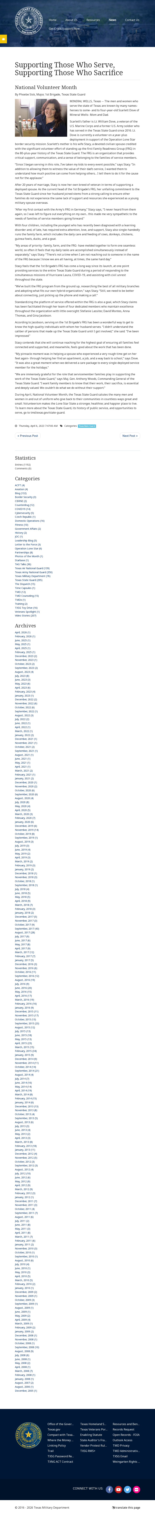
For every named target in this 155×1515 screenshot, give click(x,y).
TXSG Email (120, 1456)
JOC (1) (19, 536)
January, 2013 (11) (25, 1149)
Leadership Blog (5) (26, 540)
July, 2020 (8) (22, 802)
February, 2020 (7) (25, 818)
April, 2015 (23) (23, 1043)
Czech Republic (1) (25, 516)
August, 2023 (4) (24, 671)
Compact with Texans (61, 1435)
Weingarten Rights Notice (126, 1462)
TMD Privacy (121, 1445)
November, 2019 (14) (27, 829)
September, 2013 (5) (26, 1118)
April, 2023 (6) (22, 687)
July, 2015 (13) (23, 1031)
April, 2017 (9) (22, 948)
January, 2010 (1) (24, 1288)
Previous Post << (28, 435)
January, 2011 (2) (24, 1244)
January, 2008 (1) (24, 1379)
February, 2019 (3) (25, 865)
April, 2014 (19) (23, 1090)
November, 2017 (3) (26, 920)
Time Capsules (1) (25, 588)
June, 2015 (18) (23, 1035)
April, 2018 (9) (22, 901)
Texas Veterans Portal (94, 1429)
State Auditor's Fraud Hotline (94, 1440)
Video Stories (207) (25, 615)
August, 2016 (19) (25, 980)
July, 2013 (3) (22, 1126)
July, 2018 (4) (22, 889)
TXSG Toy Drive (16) (26, 607)
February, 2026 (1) (25, 636)
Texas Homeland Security (94, 1424)
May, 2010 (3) (22, 1272)
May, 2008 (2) (22, 1363)
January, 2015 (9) (24, 1055)
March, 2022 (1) (24, 731)
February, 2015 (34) (26, 1051)
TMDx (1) (20, 599)
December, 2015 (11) (26, 1011)
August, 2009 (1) (24, 1307)
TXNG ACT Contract (60, 1462)
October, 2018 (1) (25, 881)
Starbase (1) (22, 560)
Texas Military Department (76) (32, 576)
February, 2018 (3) (25, 908)
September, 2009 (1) (26, 1303)
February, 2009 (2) (25, 1327)
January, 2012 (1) (24, 1197)
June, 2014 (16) (23, 1082)
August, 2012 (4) (24, 1169)
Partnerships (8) (24, 552)
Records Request (123, 1429)
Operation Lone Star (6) (28, 548)
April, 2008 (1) (22, 1367)
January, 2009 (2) (24, 1331)
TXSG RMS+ (88, 1451)
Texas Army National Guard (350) (34, 572)
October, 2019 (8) (25, 833)
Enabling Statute (91, 1435)
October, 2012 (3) (25, 1161)
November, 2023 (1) (26, 660)
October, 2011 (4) (25, 1209)
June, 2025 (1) (22, 640)
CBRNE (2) (21, 501)
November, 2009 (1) (26, 1296)
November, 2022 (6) (26, 703)
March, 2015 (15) (24, 1047)
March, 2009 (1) (24, 1323)
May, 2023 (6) (22, 683)
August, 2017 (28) (25, 932)
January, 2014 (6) (24, 1102)
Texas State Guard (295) (28, 580)
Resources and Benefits (126, 1424)
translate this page (126, 1507)
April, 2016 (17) (23, 995)
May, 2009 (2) (22, 1315)
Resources (93, 20)
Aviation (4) (21, 489)
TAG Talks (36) (23, 564)
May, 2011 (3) (22, 1228)
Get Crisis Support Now (64, 28)
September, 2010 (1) (26, 1256)
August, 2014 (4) (24, 1074)
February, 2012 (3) (25, 1193)
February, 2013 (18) (26, 1146)
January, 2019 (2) (24, 869)
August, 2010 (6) (24, 1260)
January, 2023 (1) (24, 695)
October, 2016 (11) (25, 972)
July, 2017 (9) (22, 936)
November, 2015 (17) (27, 1015)
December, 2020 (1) (26, 782)
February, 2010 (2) (25, 1284)
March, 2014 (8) (24, 1094)
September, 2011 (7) (26, 1213)
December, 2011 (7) (26, 1201)
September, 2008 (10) (27, 1347)
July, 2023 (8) (22, 675)
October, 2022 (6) (25, 707)
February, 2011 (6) (25, 1240)
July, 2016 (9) (22, 984)
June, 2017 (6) (22, 940)
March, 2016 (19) (24, 999)
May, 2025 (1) (22, 644)
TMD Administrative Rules (126, 1451)
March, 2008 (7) (24, 1371)
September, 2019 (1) (26, 837)
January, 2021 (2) (24, 778)
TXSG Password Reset (61, 1456)
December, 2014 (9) (26, 1059)
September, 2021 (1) (26, 750)
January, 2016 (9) (24, 1007)
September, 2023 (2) (26, 667)
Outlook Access (122, 1440)
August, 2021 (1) (24, 754)
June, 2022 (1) (22, 723)
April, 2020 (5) (22, 810)
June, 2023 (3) (22, 679)
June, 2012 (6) (22, 1177)
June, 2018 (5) (22, 893)
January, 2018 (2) (24, 912)
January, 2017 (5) (24, 960)
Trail (50, 1451)
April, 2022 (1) (22, 727)
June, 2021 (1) (22, 758)
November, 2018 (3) (26, 877)
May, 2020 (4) (22, 806)
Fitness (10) (21, 524)
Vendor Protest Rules (94, 1445)
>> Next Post (130, 435)
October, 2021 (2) (25, 746)
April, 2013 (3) (22, 1138)
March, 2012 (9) (24, 1189)
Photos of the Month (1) (29, 556)
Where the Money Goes (61, 1440)
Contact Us (132, 20)
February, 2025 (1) (25, 652)
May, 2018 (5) (22, 897)
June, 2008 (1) (22, 1359)
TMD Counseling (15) (27, 595)
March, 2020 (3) (24, 814)
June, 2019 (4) (22, 849)
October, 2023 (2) (25, 663)
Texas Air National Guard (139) (32, 568)
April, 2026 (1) (22, 632)
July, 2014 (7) (22, 1078)
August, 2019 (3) (24, 841)
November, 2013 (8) (26, 1110)
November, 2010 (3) (26, 1248)
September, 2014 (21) (27, 1070)
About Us (71, 20)
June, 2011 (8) (22, 1224)
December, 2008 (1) (26, 1335)
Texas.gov (53, 1429)
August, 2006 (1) (24, 1386)
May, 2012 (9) (22, 1181)
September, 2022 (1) (26, 711)
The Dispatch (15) (25, 584)
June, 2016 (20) (23, 987)
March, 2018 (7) (24, 905)
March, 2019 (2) (24, 861)
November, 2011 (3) (26, 1205)
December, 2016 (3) (26, 964)
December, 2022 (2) (26, 699)
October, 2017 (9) (25, 924)
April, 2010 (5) (22, 1276)
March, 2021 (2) (24, 770)
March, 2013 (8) (24, 1142)
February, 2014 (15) (26, 1098)
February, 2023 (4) (25, 691)
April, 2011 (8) (22, 1232)
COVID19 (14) (22, 509)
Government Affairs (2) (28, 528)
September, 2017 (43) (27, 928)
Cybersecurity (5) (24, 513)
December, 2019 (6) (26, 825)
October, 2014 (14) (25, 1067)
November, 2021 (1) (26, 743)
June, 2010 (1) (22, 1268)
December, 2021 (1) (26, 739)
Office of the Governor (61, 1424)
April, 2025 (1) (22, 648)
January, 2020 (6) (24, 822)
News (112, 20)
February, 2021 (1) (25, 774)
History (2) (21, 532)
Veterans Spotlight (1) (27, 611)
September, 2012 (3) (26, 1165)
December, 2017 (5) (26, 916)
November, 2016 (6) (26, 968)
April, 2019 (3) (22, 857)
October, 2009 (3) (25, 1300)
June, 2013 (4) (22, 1130)
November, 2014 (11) (27, 1063)
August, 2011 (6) (24, 1217)
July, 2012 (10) (23, 1173)
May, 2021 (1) (22, 762)
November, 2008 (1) (26, 1339)
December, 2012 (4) (26, 1153)
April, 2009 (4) (22, 1319)
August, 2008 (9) (24, 1351)
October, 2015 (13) (25, 1019)
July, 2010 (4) (22, 1264)
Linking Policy (56, 1445)
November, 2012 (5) (26, 1157)
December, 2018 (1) (26, 873)
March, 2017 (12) (24, 952)
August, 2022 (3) (24, 715)
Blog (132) (21, 493)
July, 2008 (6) (22, 1355)
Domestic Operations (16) (30, 520)
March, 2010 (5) (24, 1280)
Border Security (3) (25, 497)
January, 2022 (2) (24, 735)
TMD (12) (20, 592)
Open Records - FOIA (126, 1435)
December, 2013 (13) (26, 1106)
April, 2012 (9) (22, 1185)
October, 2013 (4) (25, 1114)
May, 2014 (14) (23, 1086)
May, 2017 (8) (22, 944)
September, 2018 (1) (26, 885)
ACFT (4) (20, 485)
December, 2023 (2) (26, 656)
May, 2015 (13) (23, 1039)
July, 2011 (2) (22, 1221)
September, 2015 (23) (27, 1023)
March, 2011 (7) (24, 1236)
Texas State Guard (87, 426)
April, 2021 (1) (22, 766)
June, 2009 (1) (22, 1311)
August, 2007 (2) (24, 1382)
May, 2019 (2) (22, 853)
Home (53, 20)
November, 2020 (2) (26, 786)
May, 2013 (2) (22, 1134)
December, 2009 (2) (26, 1292)
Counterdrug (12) (24, 505)
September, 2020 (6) (26, 794)
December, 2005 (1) (26, 1390)
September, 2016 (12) (27, 976)
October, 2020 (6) (25, 790)
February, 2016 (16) (26, 1003)
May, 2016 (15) (23, 991)
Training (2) (21, 603)
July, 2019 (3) (22, 845)
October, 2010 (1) (25, 1252)
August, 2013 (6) (24, 1122)
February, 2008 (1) (25, 1375)
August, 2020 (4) (24, 798)
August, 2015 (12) (25, 1027)
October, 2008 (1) (25, 1343)
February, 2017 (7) (25, 956)
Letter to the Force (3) (28, 544)
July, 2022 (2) (22, 719)
